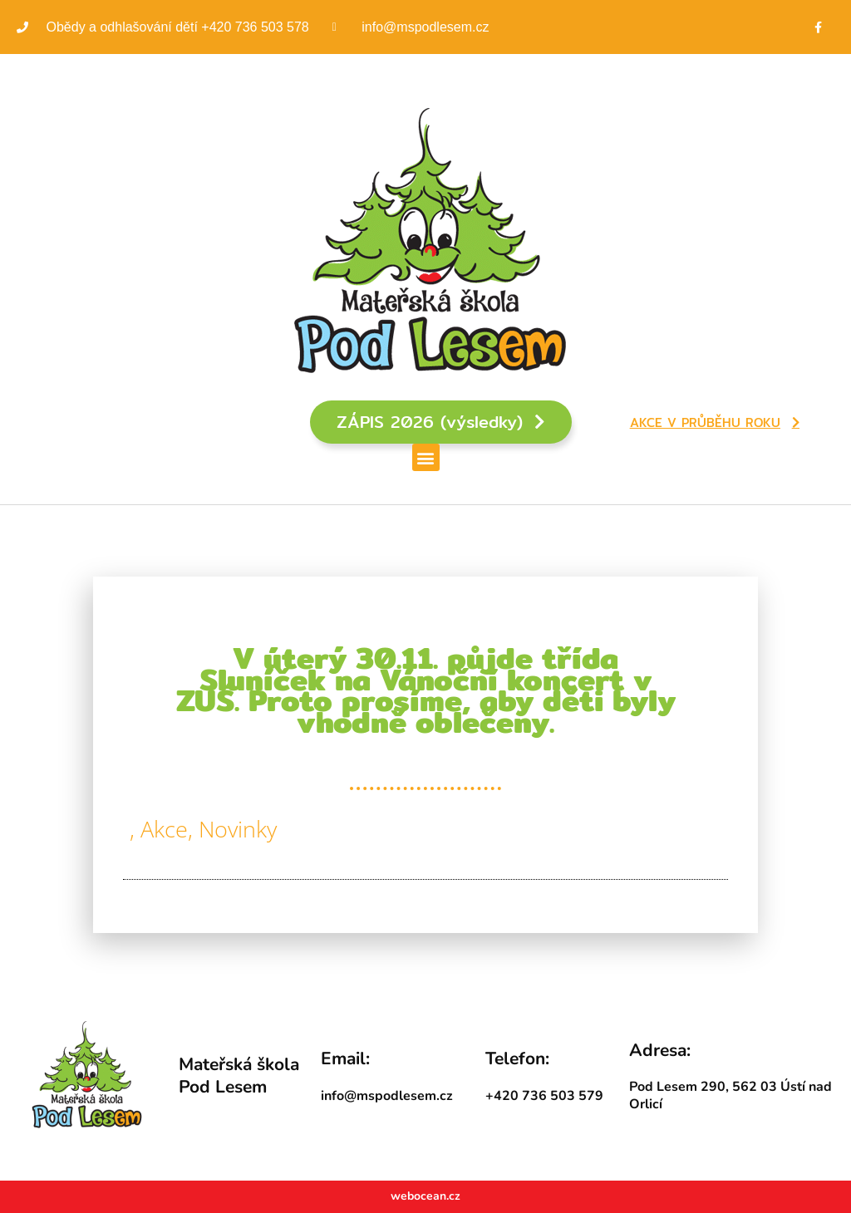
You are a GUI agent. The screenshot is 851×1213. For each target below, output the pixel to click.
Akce (164, 828)
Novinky (238, 828)
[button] (426, 457)
